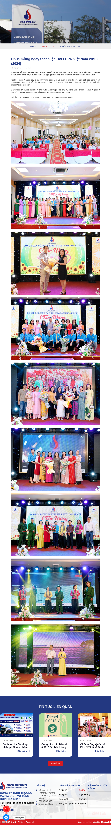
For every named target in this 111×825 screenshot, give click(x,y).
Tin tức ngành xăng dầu (70, 46)
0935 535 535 (45, 801)
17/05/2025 (46, 740)
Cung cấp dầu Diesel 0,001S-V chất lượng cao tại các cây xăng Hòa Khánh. (54, 746)
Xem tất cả (55, 763)
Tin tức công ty (47, 46)
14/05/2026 (8, 740)
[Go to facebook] (6, 817)
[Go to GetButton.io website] (6, 822)
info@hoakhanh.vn (48, 804)
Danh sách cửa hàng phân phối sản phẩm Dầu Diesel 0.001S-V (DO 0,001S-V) (15, 746)
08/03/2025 (85, 740)
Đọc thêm (24, 751)
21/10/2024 (16, 68)
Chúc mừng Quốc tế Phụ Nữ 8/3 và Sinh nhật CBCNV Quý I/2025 (92, 746)
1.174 (28, 68)
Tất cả (32, 46)
